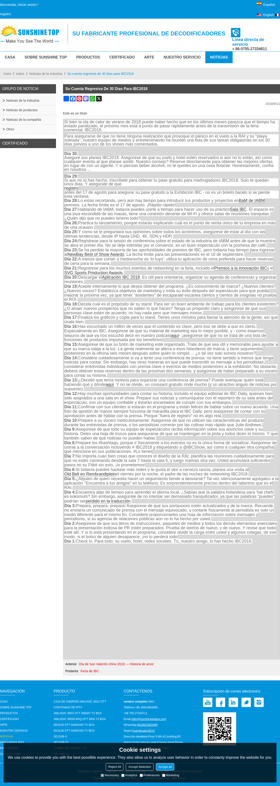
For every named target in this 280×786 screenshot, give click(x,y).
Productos (88, 57)
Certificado (122, 57)
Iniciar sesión (27, 5)
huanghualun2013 (143, 730)
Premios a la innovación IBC (240, 268)
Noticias (219, 57)
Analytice (129, 775)
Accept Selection (139, 767)
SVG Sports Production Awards (93, 273)
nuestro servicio (182, 57)
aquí (175, 335)
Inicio (7, 74)
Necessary (110, 775)
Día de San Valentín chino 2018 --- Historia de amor (116, 664)
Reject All (114, 767)
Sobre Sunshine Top (45, 57)
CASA (10, 57)
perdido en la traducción (108, 501)
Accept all (165, 767)
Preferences (150, 775)
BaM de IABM (252, 200)
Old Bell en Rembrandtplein (90, 474)
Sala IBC (238, 209)
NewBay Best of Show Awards (96, 254)
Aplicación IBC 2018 (121, 277)
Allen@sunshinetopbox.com (148, 719)
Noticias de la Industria (45, 74)
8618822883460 (147, 725)
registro (5, 14)
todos (20, 74)
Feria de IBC (89, 671)
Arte (149, 57)
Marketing (170, 775)
